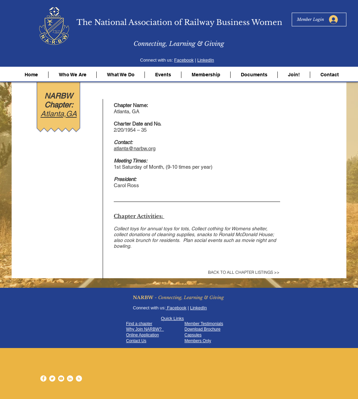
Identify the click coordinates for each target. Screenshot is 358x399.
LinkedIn (205, 60)
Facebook (184, 60)
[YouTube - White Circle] (61, 378)
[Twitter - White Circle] (52, 378)
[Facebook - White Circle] (43, 378)
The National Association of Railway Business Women (179, 22)
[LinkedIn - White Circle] (70, 378)
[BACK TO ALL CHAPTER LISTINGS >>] (243, 272)
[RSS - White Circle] (79, 378)
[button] (72, 75)
